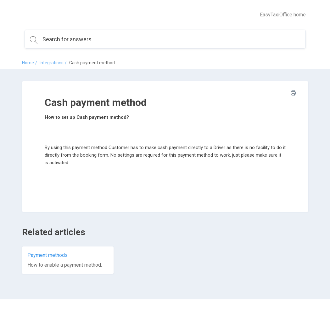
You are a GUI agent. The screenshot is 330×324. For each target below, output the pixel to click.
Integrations (52, 62)
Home (28, 62)
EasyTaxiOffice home (283, 15)
